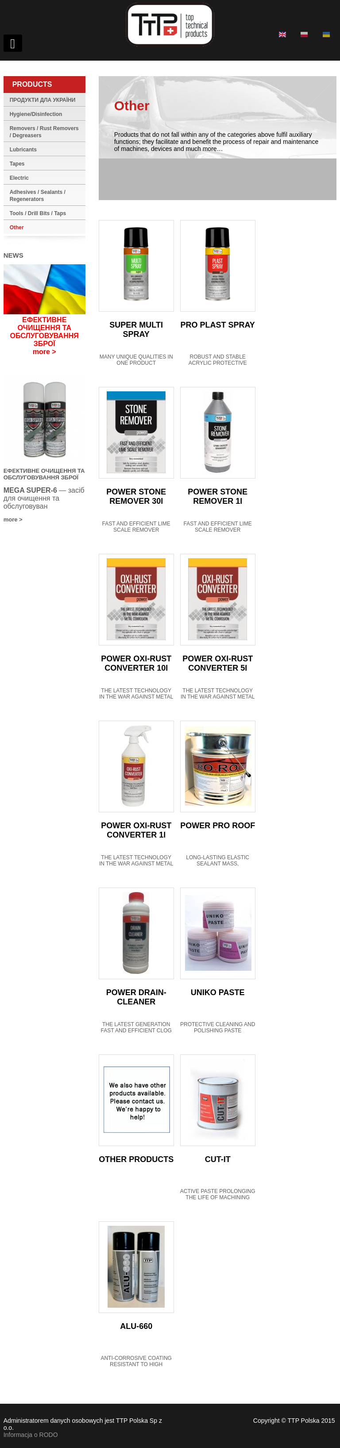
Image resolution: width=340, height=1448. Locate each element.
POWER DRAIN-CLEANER (136, 997)
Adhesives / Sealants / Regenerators (38, 195)
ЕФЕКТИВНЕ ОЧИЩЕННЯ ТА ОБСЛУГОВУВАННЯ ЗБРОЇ (44, 332)
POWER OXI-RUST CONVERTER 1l (136, 830)
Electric (19, 178)
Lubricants (23, 150)
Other (17, 227)
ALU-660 (136, 1326)
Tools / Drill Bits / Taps (38, 213)
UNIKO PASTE (218, 992)
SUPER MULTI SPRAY (136, 329)
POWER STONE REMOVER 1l (217, 496)
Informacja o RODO (31, 1434)
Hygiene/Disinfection (36, 114)
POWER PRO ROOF (217, 825)
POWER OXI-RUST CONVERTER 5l (217, 663)
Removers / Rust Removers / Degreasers (44, 132)
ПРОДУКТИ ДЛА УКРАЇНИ (43, 100)
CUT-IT (218, 1159)
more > (44, 351)
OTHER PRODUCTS (136, 1159)
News (13, 255)
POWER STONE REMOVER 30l (136, 496)
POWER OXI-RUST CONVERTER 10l (136, 663)
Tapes (17, 164)
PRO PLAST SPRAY (218, 324)
